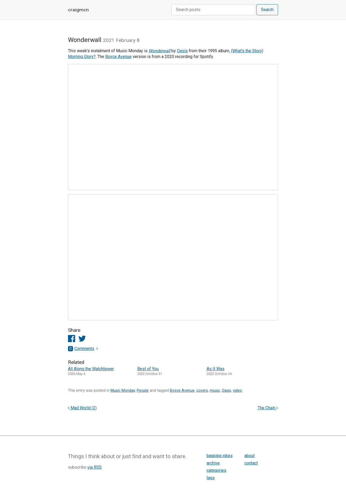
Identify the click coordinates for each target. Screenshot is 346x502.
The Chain (268, 407)
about (249, 455)
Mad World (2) (82, 407)
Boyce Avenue (118, 56)
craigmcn (78, 9)
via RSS (94, 467)
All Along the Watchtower (91, 368)
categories (216, 470)
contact (251, 463)
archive (213, 463)
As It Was (215, 368)
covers (202, 390)
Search (267, 9)
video (237, 390)
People (143, 390)
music (215, 390)
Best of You (148, 368)
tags (211, 477)
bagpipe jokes (220, 455)
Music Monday (123, 390)
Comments (81, 348)
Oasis (182, 50)
